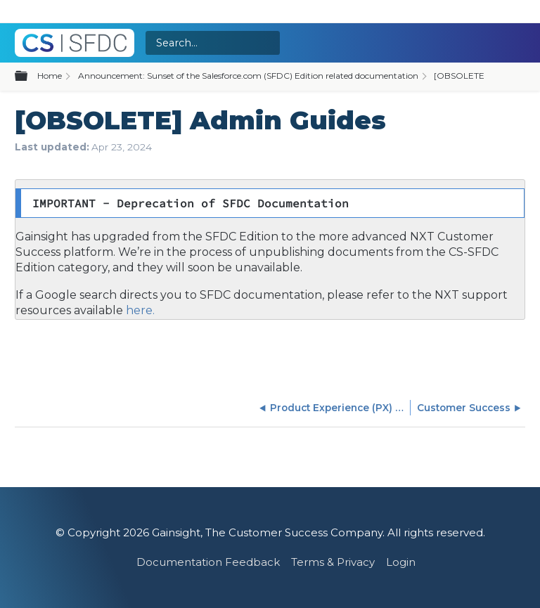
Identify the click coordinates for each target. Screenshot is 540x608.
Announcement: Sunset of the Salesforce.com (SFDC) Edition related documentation (248, 75)
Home (49, 75)
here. (139, 310)
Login (401, 562)
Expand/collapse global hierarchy (29, 76)
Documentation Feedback (208, 562)
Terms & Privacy (333, 562)
